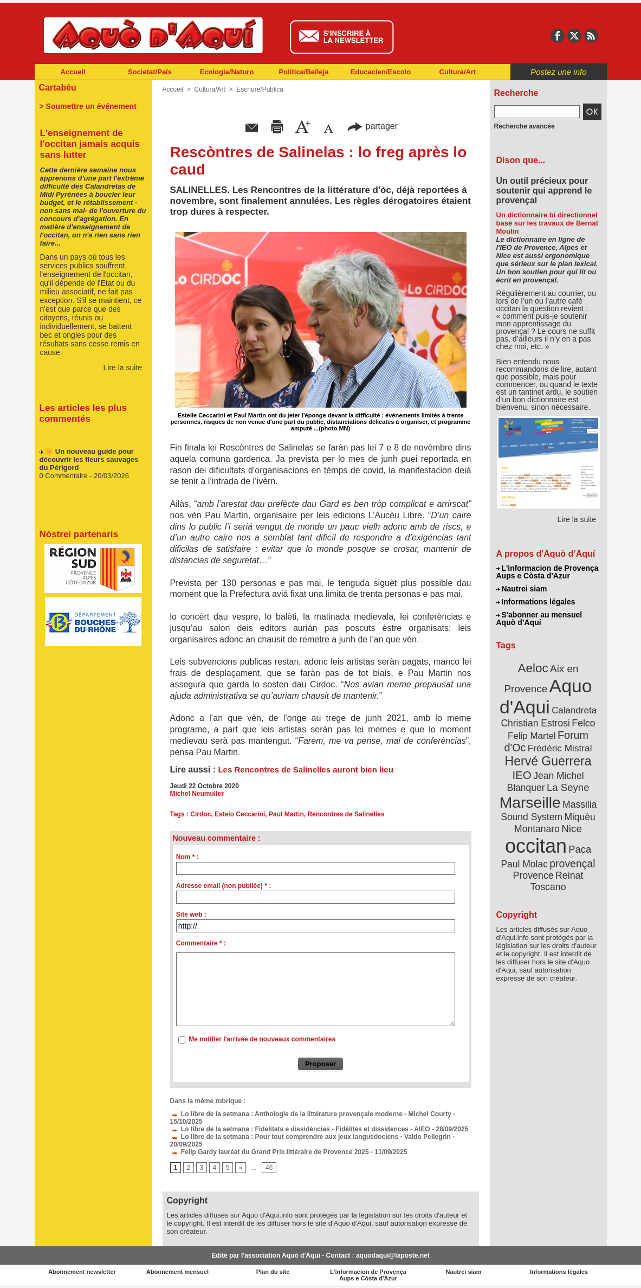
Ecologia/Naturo (227, 72)
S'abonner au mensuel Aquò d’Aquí (539, 618)
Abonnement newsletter (82, 1271)
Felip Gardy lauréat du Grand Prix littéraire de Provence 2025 (269, 1152)
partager (372, 126)
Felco (583, 723)
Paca (579, 849)
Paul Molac (524, 864)
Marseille (530, 802)
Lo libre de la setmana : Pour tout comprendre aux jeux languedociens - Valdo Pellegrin (310, 1137)
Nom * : (187, 857)
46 (269, 1167)
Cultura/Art (457, 72)
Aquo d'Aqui (546, 696)
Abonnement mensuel (177, 1271)
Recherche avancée (524, 126)
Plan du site (273, 1271)
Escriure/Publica (259, 89)
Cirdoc (200, 814)
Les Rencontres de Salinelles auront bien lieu (305, 769)
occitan (536, 846)
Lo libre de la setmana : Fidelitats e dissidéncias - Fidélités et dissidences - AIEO (300, 1129)
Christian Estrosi (535, 723)
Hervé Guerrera (548, 761)
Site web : (191, 914)
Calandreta (574, 710)
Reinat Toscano (556, 881)
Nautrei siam (521, 588)
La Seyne (568, 787)
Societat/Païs (150, 72)
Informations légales (535, 601)
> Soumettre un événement (88, 106)
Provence (533, 875)
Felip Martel (532, 736)
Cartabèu (57, 87)
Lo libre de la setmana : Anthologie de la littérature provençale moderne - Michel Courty (310, 1114)
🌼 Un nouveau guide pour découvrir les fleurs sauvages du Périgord (89, 461)
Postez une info (558, 71)
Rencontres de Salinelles (345, 814)
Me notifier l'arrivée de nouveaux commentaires (262, 1039)
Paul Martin (286, 814)
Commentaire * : (201, 943)
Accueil (72, 72)
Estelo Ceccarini (240, 814)
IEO (521, 775)
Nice (571, 828)
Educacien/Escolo (381, 72)
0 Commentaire (64, 478)
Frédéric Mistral (560, 748)
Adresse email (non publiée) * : (223, 886)
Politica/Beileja (304, 72)
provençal (572, 864)
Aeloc (532, 668)
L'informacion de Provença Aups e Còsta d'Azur (547, 572)
